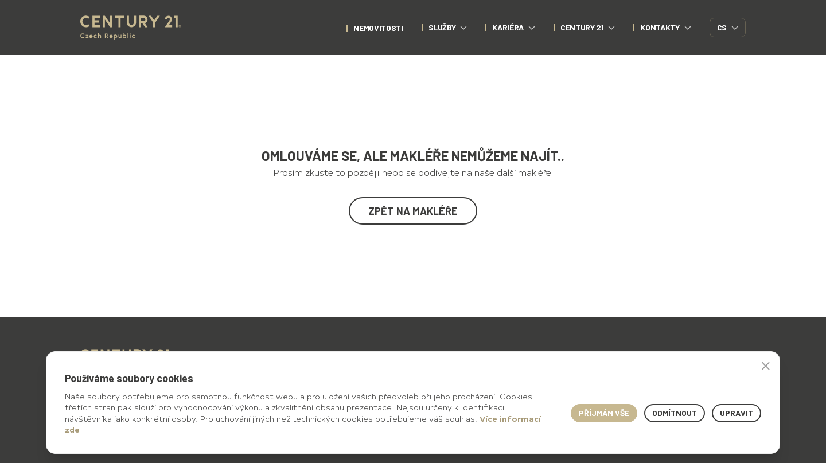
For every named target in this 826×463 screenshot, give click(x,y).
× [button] (766, 365)
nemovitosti (378, 28)
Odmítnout (674, 413)
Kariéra (513, 27)
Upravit (736, 413)
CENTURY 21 (587, 27)
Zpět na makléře (413, 211)
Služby (447, 27)
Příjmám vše (604, 413)
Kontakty (665, 27)
